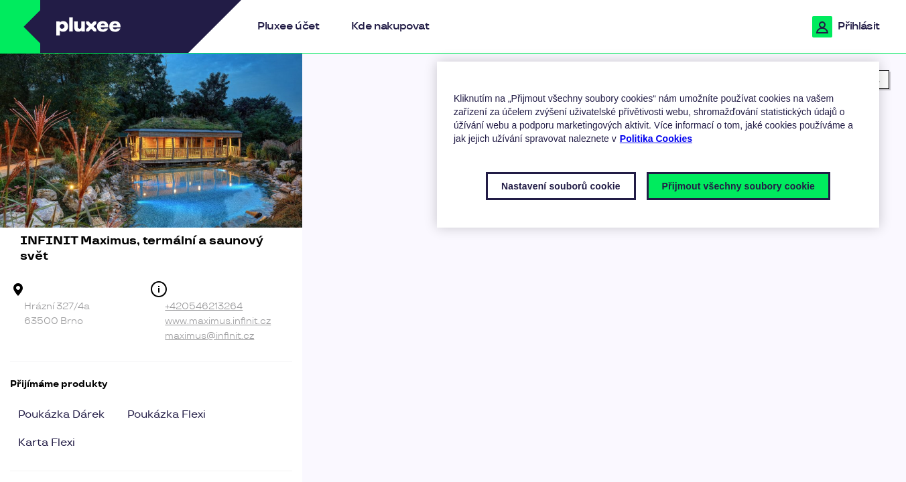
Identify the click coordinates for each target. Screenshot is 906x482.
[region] (604, 268)
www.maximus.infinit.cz (218, 321)
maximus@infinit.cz (209, 335)
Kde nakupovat (390, 26)
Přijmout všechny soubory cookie (738, 186)
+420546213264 (204, 306)
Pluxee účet (288, 26)
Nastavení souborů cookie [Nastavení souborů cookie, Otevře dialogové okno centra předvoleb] (561, 186)
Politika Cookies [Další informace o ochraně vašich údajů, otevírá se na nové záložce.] (656, 138)
